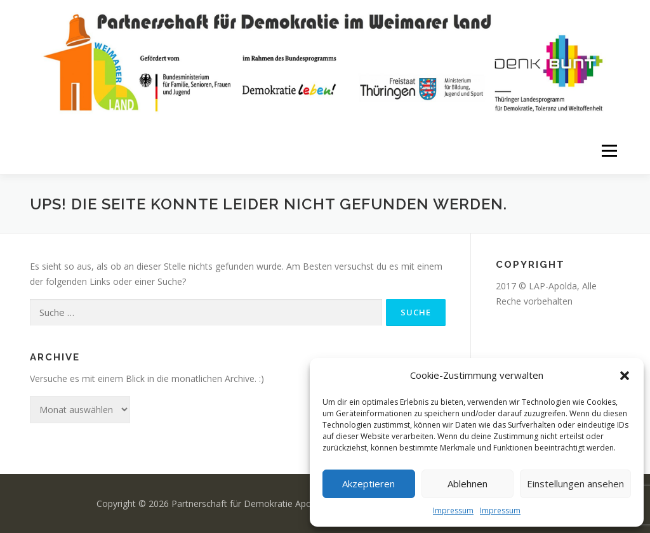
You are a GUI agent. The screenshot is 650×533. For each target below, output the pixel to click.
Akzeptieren (368, 483)
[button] (624, 375)
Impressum (453, 510)
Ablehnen (468, 483)
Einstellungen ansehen (575, 483)
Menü (609, 151)
